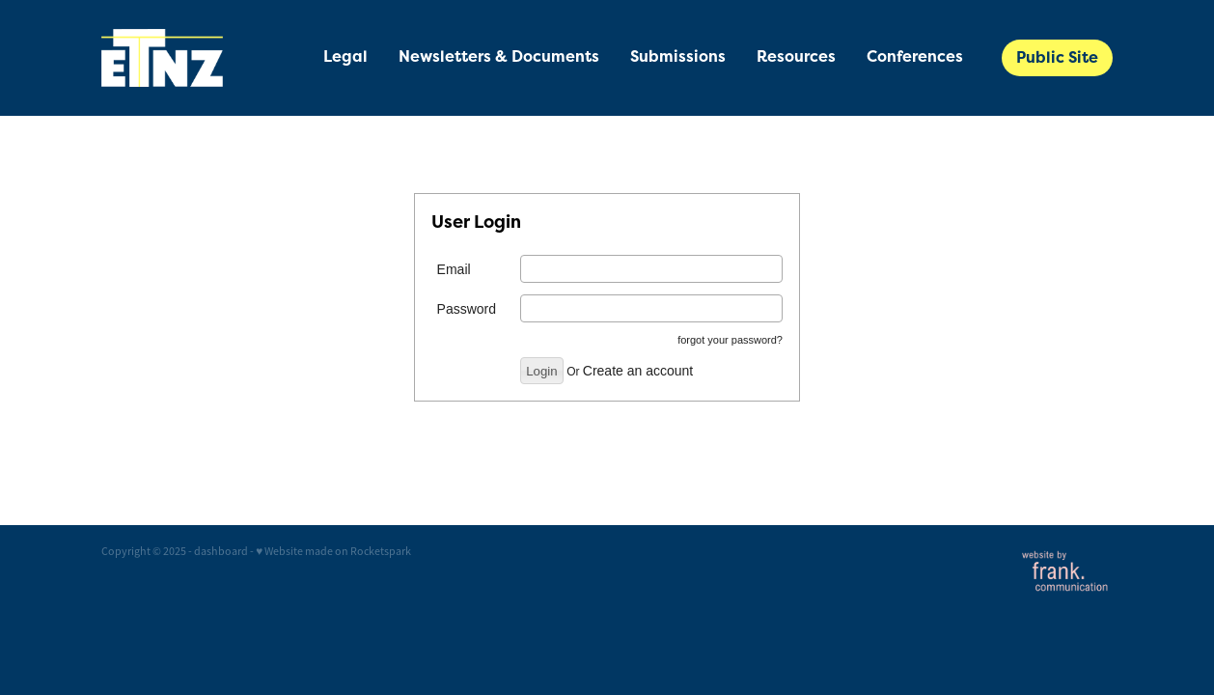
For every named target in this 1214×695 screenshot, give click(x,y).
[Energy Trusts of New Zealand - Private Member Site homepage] (202, 58)
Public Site (1057, 57)
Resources (796, 56)
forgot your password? (730, 340)
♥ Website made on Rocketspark (333, 551)
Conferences (915, 56)
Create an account (638, 370)
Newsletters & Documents (499, 56)
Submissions (678, 56)
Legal (345, 56)
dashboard (221, 551)
